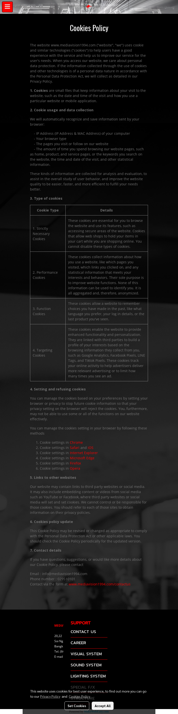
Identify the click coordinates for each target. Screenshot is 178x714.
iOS (90, 447)
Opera (75, 468)
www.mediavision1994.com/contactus (100, 584)
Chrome (76, 442)
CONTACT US (83, 632)
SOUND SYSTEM (86, 665)
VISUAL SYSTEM (86, 654)
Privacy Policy (50, 696)
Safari (74, 447)
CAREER (78, 643)
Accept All (103, 705)
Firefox (75, 463)
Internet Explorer (84, 452)
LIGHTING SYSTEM (88, 676)
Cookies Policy (79, 696)
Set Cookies (77, 705)
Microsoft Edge (82, 458)
